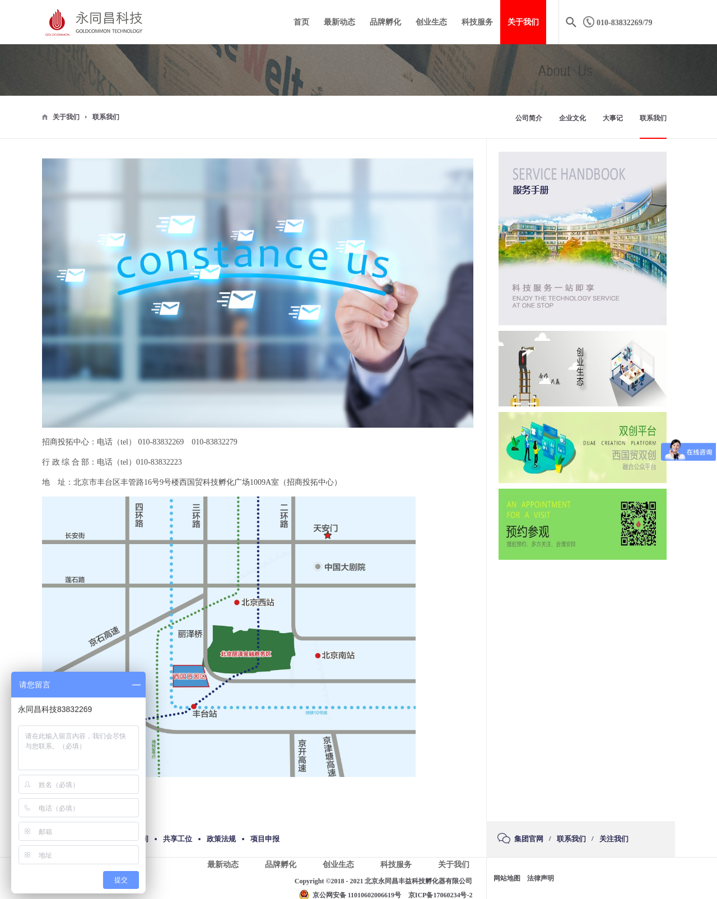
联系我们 (105, 117)
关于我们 (66, 117)
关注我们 (613, 839)
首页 (301, 22)
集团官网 (528, 839)
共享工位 (177, 839)
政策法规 (221, 839)
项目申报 (265, 839)
